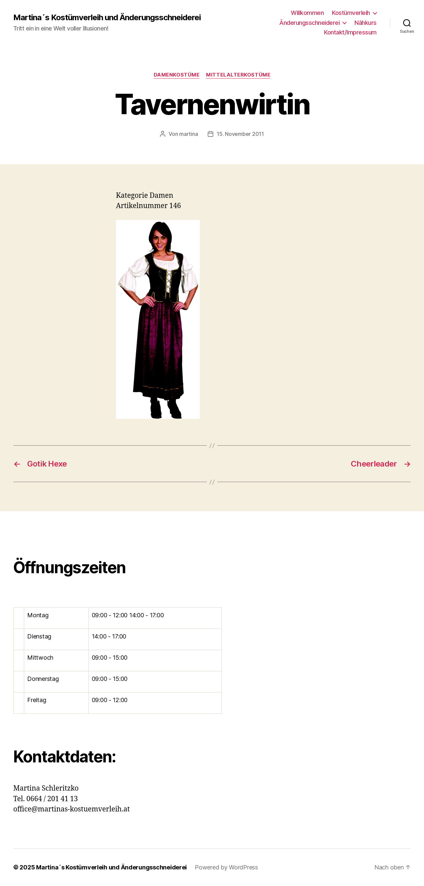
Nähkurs (365, 22)
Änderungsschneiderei (309, 22)
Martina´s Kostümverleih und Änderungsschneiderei (107, 18)
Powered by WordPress (226, 867)
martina (188, 134)
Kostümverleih (351, 12)
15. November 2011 (240, 134)
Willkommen (307, 12)
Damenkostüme (177, 75)
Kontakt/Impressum (350, 32)
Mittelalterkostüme (238, 75)
